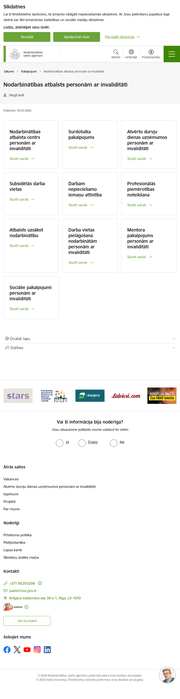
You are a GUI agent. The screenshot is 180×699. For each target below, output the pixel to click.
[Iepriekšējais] (9, 395)
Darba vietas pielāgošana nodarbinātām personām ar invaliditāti (82, 241)
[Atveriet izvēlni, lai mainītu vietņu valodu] (131, 54)
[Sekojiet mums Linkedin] (47, 649)
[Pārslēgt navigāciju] (172, 54)
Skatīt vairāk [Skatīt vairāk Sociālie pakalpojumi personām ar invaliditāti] (19, 309)
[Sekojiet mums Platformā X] (17, 649)
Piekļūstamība (14, 542)
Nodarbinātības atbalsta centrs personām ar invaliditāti (25, 140)
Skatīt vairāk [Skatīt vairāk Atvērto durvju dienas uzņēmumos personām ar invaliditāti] (136, 158)
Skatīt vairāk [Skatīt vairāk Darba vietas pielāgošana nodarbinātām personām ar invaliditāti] (77, 262)
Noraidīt (27, 37)
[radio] (62, 442)
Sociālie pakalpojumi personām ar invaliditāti (31, 293)
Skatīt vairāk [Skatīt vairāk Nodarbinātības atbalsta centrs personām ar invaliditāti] (19, 158)
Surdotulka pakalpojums (81, 134)
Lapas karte (13, 550)
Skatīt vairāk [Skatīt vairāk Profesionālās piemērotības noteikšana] (136, 205)
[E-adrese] (13, 607)
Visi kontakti (27, 621)
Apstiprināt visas (77, 37)
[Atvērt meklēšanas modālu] (116, 54)
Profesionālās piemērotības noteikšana (141, 189)
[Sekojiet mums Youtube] (27, 649)
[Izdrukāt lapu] (90, 338)
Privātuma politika (18, 535)
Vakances (11, 479)
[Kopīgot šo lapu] (90, 347)
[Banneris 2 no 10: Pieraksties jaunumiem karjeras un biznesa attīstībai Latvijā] (54, 395)
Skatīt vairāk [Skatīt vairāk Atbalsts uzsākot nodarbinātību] (19, 245)
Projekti (9, 501)
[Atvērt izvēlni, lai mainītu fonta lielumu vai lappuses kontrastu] (151, 54)
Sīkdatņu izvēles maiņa (21, 557)
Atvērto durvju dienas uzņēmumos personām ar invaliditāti (147, 140)
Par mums (12, 509)
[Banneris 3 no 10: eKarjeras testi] (90, 395)
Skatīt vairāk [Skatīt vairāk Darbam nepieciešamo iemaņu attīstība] (77, 205)
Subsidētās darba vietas (27, 186)
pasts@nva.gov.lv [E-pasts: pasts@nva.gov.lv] (22, 590)
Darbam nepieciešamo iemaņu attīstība (85, 189)
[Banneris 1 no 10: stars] (18, 395)
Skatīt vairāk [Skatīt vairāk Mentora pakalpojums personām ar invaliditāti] (136, 257)
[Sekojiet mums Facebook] (7, 649)
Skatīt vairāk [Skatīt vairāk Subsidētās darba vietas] (19, 199)
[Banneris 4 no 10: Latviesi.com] (126, 395)
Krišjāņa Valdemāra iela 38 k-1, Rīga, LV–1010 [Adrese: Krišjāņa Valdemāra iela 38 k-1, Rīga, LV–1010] (45, 598)
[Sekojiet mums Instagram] (37, 649)
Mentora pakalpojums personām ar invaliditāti (140, 238)
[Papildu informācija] (40, 583)
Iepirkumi (11, 494)
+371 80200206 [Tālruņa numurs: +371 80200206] (22, 583)
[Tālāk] (171, 395)
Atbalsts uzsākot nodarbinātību (26, 232)
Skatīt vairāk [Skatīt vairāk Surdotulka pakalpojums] (77, 147)
